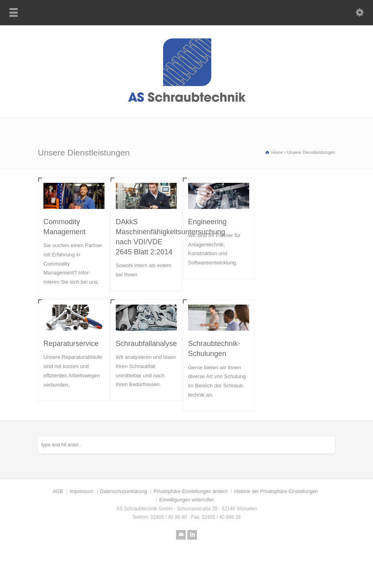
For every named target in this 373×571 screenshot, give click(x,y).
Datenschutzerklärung (123, 491)
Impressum (81, 491)
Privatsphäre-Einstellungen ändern (190, 491)
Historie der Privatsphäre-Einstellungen (276, 491)
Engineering (207, 222)
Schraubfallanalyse (146, 344)
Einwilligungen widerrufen (186, 500)
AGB (58, 491)
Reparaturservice (70, 344)
